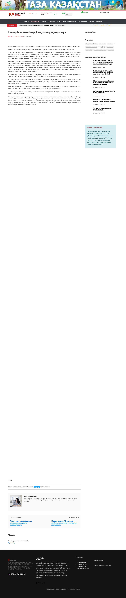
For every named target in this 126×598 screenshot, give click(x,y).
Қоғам (59, 21)
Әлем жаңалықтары (91, 47)
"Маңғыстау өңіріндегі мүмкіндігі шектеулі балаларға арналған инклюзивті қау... (42, 25)
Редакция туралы (81, 562)
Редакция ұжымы (81, 566)
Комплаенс (99, 21)
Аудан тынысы (72, 21)
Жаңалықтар (35, 21)
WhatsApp (36, 487)
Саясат (44, 21)
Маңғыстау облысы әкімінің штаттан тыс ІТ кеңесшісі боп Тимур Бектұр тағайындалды (103, 63)
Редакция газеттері (81, 564)
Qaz (33, 13)
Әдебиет (95, 44)
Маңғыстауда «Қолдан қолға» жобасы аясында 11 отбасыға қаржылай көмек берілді (103, 74)
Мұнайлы (110, 44)
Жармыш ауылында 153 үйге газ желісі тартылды (104, 93)
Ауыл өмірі (111, 50)
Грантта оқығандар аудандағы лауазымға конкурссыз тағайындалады (21, 523)
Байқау (103, 47)
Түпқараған (89, 50)
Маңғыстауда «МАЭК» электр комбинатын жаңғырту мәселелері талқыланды (64, 523)
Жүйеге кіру (11, 543)
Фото (64, 21)
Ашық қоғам (110, 47)
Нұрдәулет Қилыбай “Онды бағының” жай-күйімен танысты (104, 102)
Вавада (46, 565)
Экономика (52, 21)
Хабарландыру (83, 21)
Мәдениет (88, 44)
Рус (36, 13)
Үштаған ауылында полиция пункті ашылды (102, 110)
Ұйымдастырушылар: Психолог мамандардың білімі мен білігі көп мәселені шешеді (103, 84)
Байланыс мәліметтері (100, 50)
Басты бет (27, 21)
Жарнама (91, 21)
